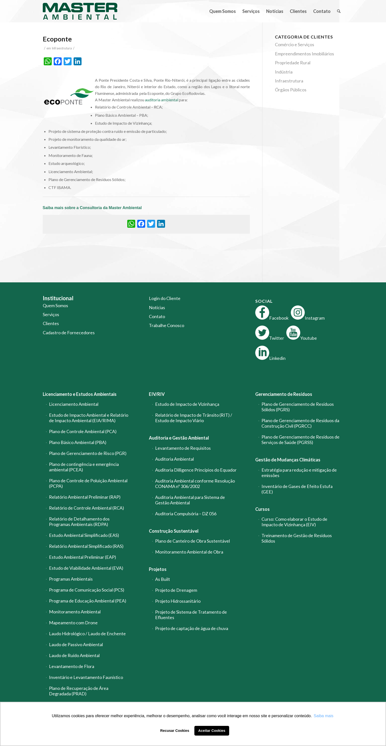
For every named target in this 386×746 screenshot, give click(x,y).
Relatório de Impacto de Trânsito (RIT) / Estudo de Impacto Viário (193, 417)
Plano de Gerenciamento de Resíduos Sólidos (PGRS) (297, 406)
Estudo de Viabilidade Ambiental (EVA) (86, 568)
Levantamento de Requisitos (183, 448)
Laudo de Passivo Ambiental (76, 644)
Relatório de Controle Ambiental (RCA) (86, 508)
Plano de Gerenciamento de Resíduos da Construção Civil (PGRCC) (300, 423)
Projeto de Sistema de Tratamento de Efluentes (191, 614)
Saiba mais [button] (323, 716)
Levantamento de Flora (71, 666)
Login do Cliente (164, 298)
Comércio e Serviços (294, 44)
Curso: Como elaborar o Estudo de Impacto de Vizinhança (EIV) (294, 521)
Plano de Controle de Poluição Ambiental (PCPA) (88, 483)
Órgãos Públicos (290, 89)
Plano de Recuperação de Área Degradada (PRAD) (78, 690)
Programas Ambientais (71, 579)
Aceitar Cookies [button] (211, 731)
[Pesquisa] (338, 11)
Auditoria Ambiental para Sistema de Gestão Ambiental (190, 499)
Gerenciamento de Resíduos (283, 394)
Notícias (157, 307)
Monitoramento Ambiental (75, 611)
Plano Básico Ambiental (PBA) (77, 442)
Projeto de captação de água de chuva (191, 628)
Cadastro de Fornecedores (69, 332)
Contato (157, 316)
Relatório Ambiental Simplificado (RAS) (86, 546)
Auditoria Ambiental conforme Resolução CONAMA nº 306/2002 (195, 483)
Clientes (51, 323)
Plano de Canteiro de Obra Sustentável (192, 541)
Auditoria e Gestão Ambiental (179, 438)
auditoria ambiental (161, 99)
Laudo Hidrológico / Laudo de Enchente (87, 633)
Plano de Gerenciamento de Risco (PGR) (88, 453)
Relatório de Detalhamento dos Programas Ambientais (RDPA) (79, 521)
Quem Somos (55, 305)
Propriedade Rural (292, 62)
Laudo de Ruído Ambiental (74, 655)
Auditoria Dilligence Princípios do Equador (196, 470)
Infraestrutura (62, 48)
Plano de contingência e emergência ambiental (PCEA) (84, 466)
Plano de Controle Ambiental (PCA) (83, 431)
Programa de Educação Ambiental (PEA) (87, 600)
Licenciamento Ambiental (73, 404)
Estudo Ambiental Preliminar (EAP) (82, 557)
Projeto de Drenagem (176, 590)
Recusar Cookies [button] (174, 731)
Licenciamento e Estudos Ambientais (80, 394)
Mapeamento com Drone (73, 622)
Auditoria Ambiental (174, 459)
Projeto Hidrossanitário (178, 601)
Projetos (158, 569)
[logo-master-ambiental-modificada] (80, 11)
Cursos (262, 509)
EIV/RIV (157, 394)
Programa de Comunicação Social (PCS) (86, 590)
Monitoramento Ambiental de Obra (189, 552)
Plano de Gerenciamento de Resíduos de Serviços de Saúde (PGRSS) (300, 439)
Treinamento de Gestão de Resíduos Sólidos (296, 538)
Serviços (51, 314)
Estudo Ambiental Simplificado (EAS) (84, 535)
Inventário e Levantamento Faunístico (86, 677)
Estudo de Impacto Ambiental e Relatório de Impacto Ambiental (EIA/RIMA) (88, 417)
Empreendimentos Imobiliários (304, 53)
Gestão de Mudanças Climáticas (287, 459)
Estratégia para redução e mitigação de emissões (299, 472)
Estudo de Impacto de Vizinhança (187, 404)
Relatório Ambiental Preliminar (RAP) (85, 497)
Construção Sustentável (174, 531)
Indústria (284, 72)
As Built (162, 579)
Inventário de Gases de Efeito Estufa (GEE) (297, 489)
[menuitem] (222, 11)
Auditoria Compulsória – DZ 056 (185, 513)
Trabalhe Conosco (166, 325)
